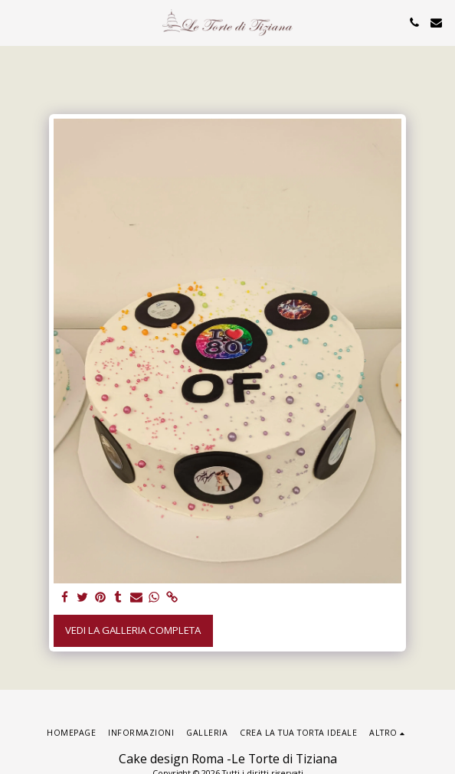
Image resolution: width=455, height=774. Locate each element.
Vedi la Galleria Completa (133, 630)
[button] (17, 22)
